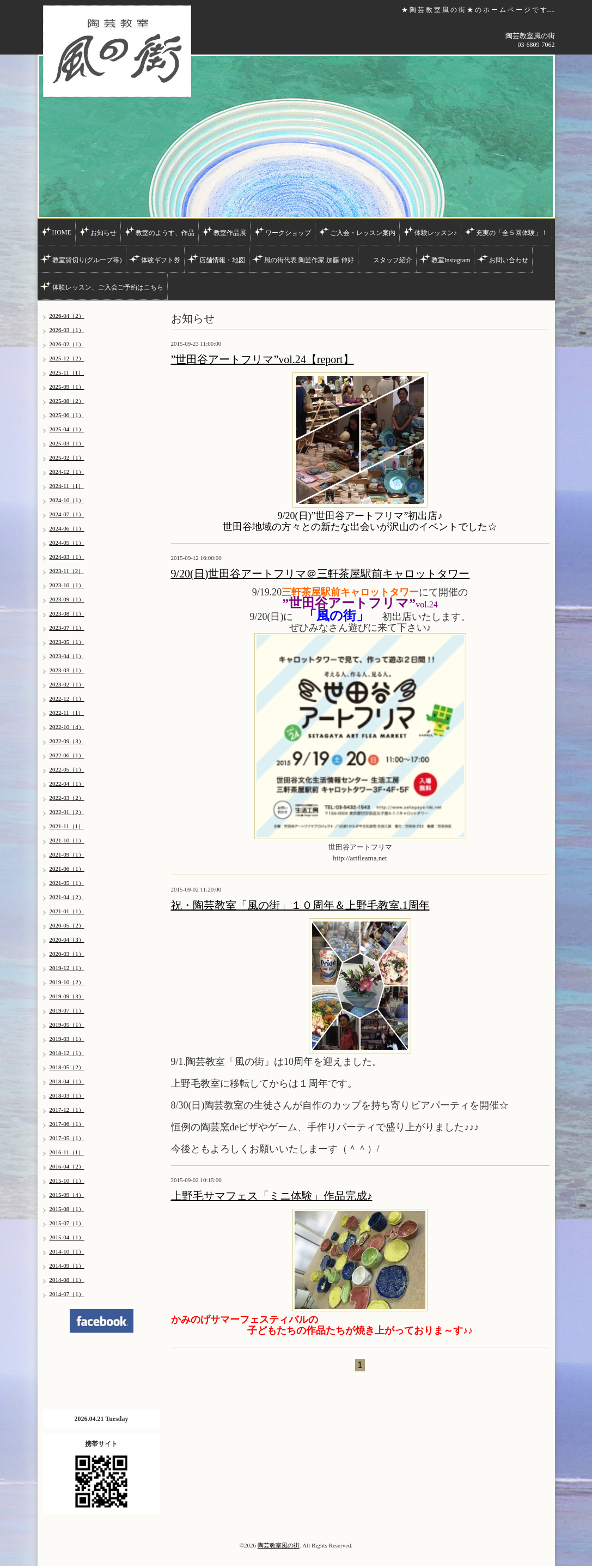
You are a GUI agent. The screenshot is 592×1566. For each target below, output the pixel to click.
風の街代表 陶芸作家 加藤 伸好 (309, 260)
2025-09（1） (67, 386)
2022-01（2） (67, 812)
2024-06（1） (67, 528)
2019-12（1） (67, 968)
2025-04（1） (67, 429)
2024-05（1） (67, 542)
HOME (61, 232)
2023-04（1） (67, 656)
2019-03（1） (67, 1038)
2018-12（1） (67, 1053)
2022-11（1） (67, 712)
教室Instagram (451, 260)
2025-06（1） (67, 415)
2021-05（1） (67, 883)
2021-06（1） (67, 868)
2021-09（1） (67, 854)
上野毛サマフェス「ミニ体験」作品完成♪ (272, 1196)
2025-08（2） (67, 400)
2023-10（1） (67, 585)
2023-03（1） (67, 670)
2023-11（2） (67, 571)
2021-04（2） (67, 897)
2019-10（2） (67, 982)
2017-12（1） (67, 1109)
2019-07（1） (67, 1010)
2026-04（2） (67, 315)
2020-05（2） (67, 925)
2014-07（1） (67, 1294)
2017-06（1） (67, 1124)
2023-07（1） (67, 627)
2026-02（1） (67, 344)
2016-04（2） (67, 1166)
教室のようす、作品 (165, 233)
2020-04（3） (67, 939)
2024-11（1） (67, 486)
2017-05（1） (67, 1138)
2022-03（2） (67, 797)
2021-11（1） (67, 826)
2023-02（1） (67, 684)
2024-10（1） (67, 500)
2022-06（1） (67, 755)
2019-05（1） (67, 1024)
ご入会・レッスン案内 (362, 233)
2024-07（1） (67, 514)
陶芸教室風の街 (279, 1545)
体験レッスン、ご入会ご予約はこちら (107, 287)
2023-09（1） (67, 599)
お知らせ (103, 233)
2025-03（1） (67, 443)
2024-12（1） (67, 471)
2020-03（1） (67, 953)
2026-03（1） (67, 330)
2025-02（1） (67, 457)
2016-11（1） (67, 1152)
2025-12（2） (67, 358)
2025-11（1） (67, 372)
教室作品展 (229, 233)
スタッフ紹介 (392, 260)
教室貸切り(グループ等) (87, 260)
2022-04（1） (67, 783)
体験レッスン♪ (435, 233)
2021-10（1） (67, 840)
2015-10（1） (67, 1180)
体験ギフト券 (160, 260)
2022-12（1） (67, 698)
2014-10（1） (67, 1251)
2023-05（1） (67, 642)
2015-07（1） (67, 1223)
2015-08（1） (67, 1209)
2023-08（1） (67, 613)
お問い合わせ (508, 260)
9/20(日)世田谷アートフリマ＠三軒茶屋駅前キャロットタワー (320, 574)
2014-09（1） (67, 1265)
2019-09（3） (67, 996)
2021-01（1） (67, 911)
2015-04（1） (67, 1237)
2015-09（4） (67, 1194)
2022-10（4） (67, 727)
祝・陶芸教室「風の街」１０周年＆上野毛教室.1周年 (300, 905)
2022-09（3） (67, 741)
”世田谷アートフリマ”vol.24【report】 (262, 359)
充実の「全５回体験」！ (512, 233)
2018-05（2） (67, 1067)
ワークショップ (288, 233)
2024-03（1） (67, 556)
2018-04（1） (67, 1081)
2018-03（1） (67, 1095)
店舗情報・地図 (222, 260)
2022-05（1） (67, 769)
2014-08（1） (67, 1279)
